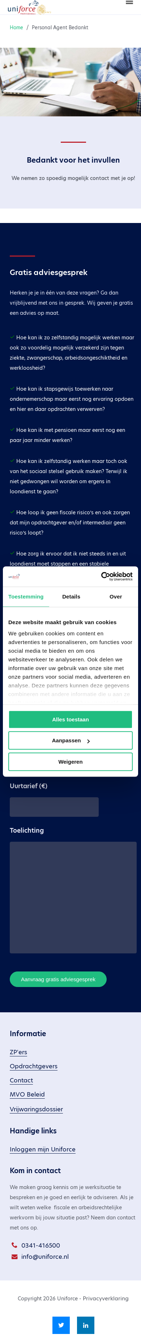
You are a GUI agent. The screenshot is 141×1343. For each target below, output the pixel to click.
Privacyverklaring (106, 1298)
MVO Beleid (27, 1094)
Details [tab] (71, 596)
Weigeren (70, 762)
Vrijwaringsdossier (36, 1109)
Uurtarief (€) (28, 786)
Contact (21, 1080)
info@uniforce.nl (45, 1257)
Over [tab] (116, 596)
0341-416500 (40, 1245)
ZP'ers (18, 1052)
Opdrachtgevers (33, 1066)
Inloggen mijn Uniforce (43, 1149)
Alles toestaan (70, 719)
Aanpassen (71, 740)
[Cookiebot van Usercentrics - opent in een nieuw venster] (101, 576)
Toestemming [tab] (26, 596)
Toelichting (27, 830)
